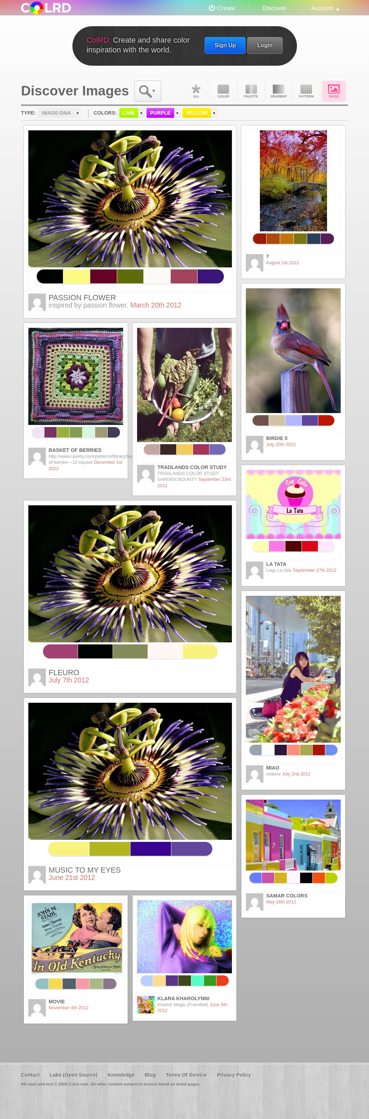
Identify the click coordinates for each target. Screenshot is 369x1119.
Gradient (279, 91)
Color (223, 91)
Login (264, 45)
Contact (30, 1075)
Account (322, 8)
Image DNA (334, 91)
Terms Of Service (186, 1075)
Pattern (306, 91)
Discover (274, 8)
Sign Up (225, 45)
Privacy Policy (234, 1075)
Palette (251, 91)
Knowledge (121, 1075)
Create (226, 8)
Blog (150, 1075)
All (196, 91)
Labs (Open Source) (74, 1075)
